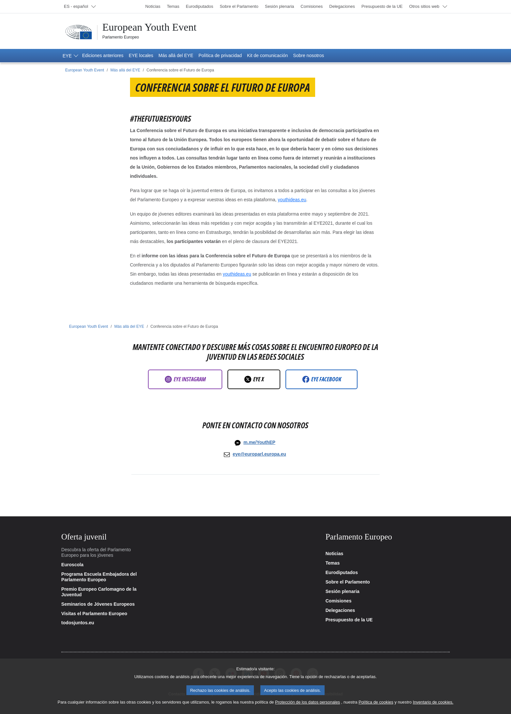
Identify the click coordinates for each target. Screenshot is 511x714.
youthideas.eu (292, 199)
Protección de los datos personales (307, 707)
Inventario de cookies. (433, 707)
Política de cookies (375, 707)
